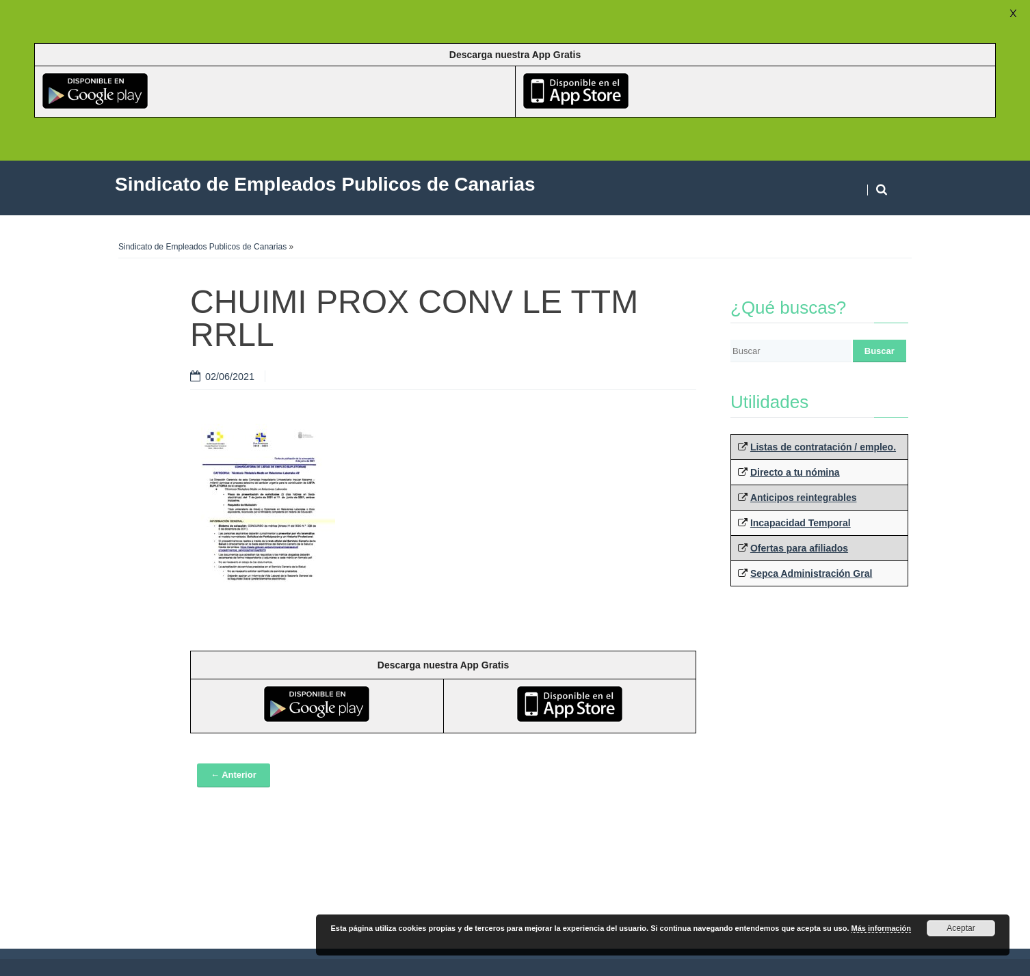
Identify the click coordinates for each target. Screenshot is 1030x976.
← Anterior (233, 775)
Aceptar (961, 928)
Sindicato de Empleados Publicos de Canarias (202, 247)
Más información (881, 928)
